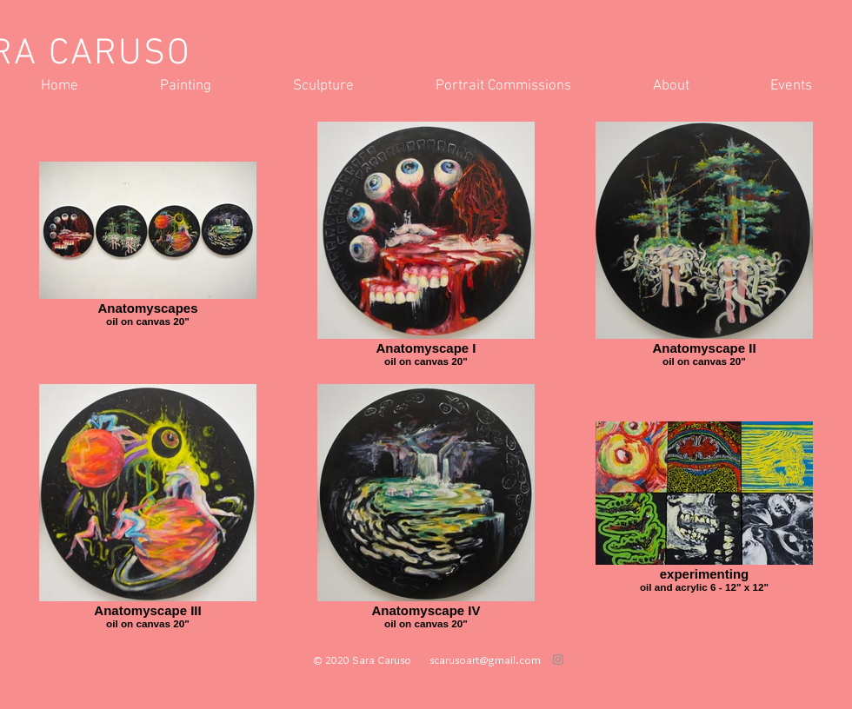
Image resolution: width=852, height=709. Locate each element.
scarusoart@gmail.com (485, 659)
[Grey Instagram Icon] (558, 659)
